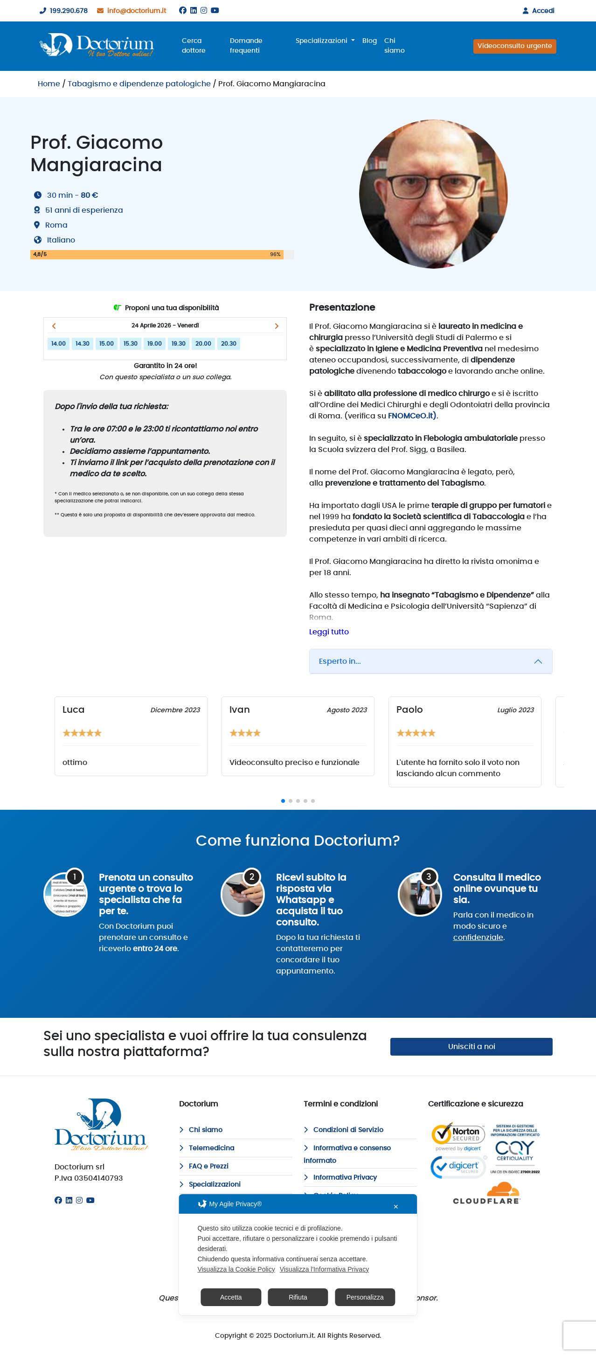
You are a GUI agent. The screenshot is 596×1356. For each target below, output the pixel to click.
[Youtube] (215, 10)
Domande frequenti (246, 46)
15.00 (106, 344)
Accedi (536, 11)
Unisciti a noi (471, 1046)
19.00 (154, 344)
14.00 (58, 344)
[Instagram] (204, 10)
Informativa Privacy (340, 1178)
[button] (54, 326)
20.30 (228, 344)
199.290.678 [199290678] (62, 11)
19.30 (179, 344)
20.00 (203, 344)
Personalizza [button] (365, 1297)
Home (49, 84)
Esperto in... (340, 661)
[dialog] (298, 1254)
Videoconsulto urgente (515, 46)
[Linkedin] (193, 10)
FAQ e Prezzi (204, 1166)
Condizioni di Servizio (343, 1130)
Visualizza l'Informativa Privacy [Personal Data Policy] (324, 1269)
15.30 (131, 344)
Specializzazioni (210, 1185)
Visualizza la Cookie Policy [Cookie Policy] (236, 1269)
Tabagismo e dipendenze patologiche (139, 84)
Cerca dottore (194, 46)
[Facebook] (183, 10)
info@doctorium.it (129, 11)
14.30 (83, 344)
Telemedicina (206, 1148)
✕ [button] (396, 1206)
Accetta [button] (231, 1297)
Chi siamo (394, 46)
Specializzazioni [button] (322, 41)
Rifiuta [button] (298, 1297)
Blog (369, 41)
